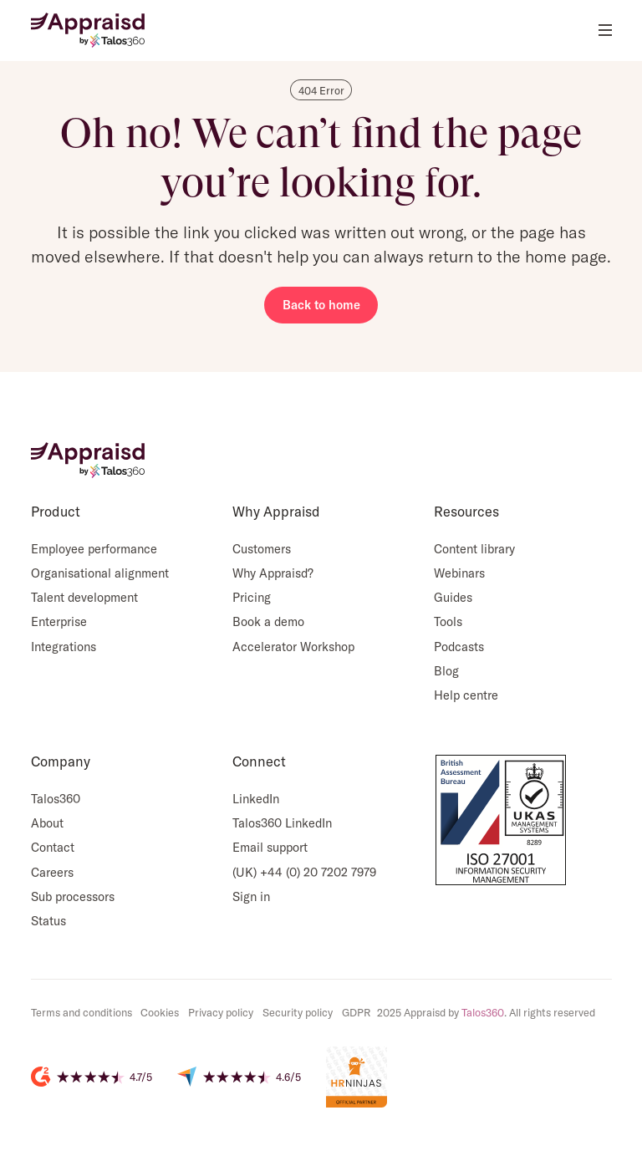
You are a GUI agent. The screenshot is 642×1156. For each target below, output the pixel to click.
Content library (474, 549)
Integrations (63, 646)
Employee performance (94, 549)
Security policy (297, 1012)
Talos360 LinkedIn (282, 823)
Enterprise (59, 621)
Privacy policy (220, 1012)
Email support (270, 847)
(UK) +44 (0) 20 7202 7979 (304, 872)
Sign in (251, 896)
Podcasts (459, 646)
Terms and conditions (81, 1012)
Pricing (251, 597)
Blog (446, 671)
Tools (448, 621)
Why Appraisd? (272, 573)
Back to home (321, 305)
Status (48, 921)
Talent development (84, 597)
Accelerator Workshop (293, 646)
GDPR (356, 1012)
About (47, 823)
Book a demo (268, 621)
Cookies (159, 1012)
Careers (52, 872)
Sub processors (73, 896)
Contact (52, 847)
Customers (261, 549)
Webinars (459, 573)
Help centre (466, 695)
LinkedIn (255, 799)
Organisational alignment (100, 573)
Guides (453, 597)
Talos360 (55, 799)
